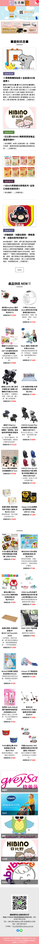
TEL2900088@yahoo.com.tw (22, 926)
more (19, 270)
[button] (18, 18)
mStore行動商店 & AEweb (27, 940)
